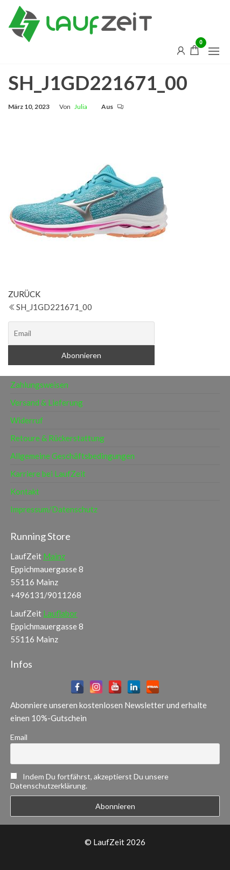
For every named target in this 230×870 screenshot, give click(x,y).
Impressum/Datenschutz (53, 509)
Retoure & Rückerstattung (57, 438)
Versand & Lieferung (46, 402)
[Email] (81, 333)
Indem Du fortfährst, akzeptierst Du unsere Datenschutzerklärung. (89, 781)
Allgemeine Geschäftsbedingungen (72, 456)
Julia (80, 106)
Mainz (54, 556)
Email (18, 737)
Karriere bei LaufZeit (48, 473)
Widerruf (26, 420)
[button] (213, 51)
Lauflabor (60, 613)
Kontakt (24, 491)
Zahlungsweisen (39, 384)
